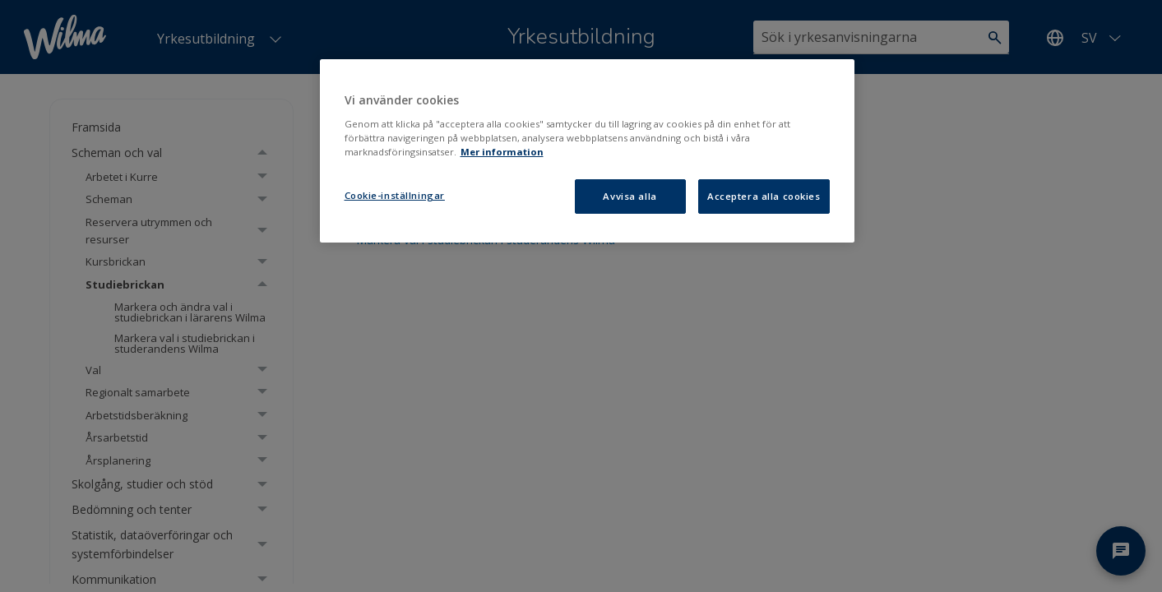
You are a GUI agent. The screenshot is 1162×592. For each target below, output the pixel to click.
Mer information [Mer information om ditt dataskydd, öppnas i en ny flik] (502, 152)
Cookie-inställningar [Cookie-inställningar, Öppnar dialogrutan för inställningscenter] (395, 195)
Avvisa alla (629, 196)
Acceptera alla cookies (764, 196)
